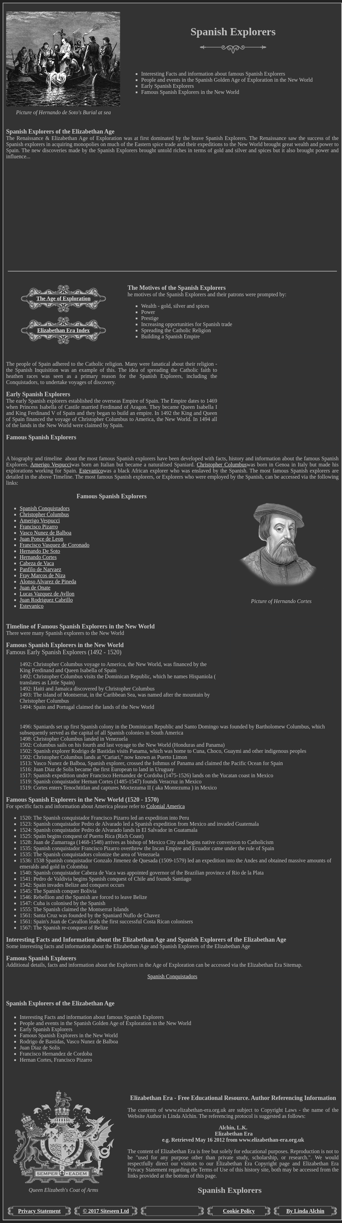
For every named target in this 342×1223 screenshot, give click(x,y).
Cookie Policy (239, 1211)
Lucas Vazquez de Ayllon (47, 594)
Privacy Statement (39, 1211)
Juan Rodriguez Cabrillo (46, 600)
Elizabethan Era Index (63, 330)
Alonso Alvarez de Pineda (48, 581)
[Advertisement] (172, 223)
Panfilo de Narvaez (40, 569)
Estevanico (91, 471)
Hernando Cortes (38, 557)
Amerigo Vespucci (50, 464)
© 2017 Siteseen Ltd (106, 1211)
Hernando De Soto (40, 551)
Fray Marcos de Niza (42, 575)
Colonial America (165, 806)
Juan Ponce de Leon (41, 539)
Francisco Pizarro (39, 526)
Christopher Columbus (222, 464)
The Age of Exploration (63, 298)
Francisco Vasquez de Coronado (54, 545)
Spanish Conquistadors (45, 508)
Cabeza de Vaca (37, 563)
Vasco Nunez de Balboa (45, 533)
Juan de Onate (35, 587)
